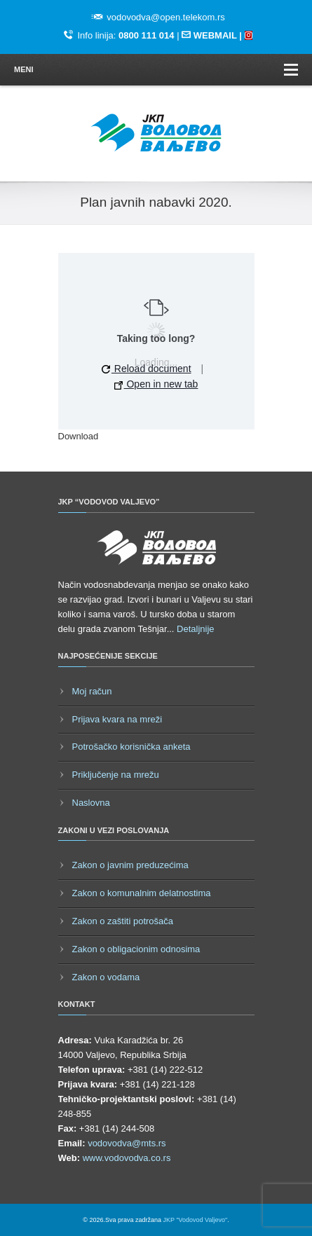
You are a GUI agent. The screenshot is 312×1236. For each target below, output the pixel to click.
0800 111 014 (146, 35)
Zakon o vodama (106, 977)
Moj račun (92, 691)
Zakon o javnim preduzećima (130, 865)
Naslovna (91, 802)
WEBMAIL (215, 35)
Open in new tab (156, 384)
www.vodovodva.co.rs (127, 1158)
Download (78, 436)
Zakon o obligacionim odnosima (136, 949)
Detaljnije (195, 629)
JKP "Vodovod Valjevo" (195, 1219)
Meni (156, 70)
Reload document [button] (146, 368)
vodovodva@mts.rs (126, 1143)
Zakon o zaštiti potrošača (123, 921)
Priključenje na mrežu (115, 774)
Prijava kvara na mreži (117, 719)
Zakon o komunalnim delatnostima (141, 893)
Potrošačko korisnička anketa (131, 746)
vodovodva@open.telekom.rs (166, 17)
